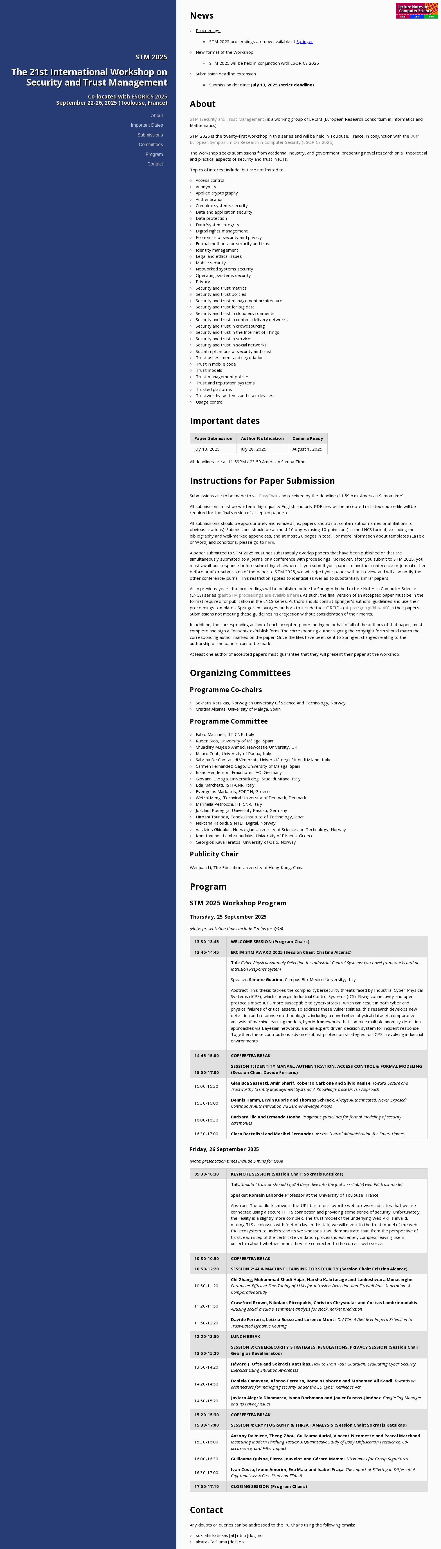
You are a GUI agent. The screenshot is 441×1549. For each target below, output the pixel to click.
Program (154, 154)
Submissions (150, 135)
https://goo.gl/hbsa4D (366, 607)
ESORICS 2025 (149, 96)
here (269, 542)
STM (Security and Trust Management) (228, 119)
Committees (151, 144)
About (157, 115)
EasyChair (268, 495)
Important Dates (147, 125)
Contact (155, 164)
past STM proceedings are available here (259, 595)
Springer (304, 41)
